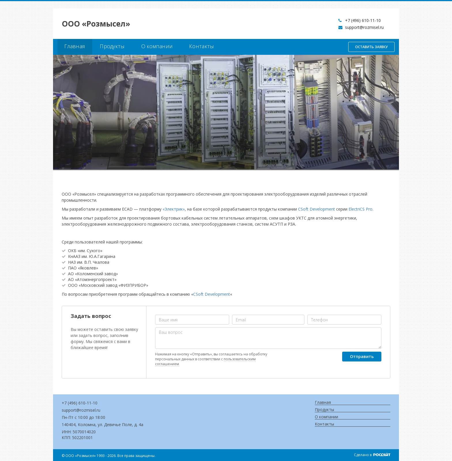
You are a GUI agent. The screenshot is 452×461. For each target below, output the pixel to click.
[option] (226, 112)
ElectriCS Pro (360, 209)
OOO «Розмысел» (96, 23)
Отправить (362, 356)
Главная (74, 46)
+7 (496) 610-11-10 (363, 20)
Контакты (201, 46)
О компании (157, 46)
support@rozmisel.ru (364, 27)
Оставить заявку (371, 46)
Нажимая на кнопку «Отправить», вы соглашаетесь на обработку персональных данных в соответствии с (211, 359)
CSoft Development (316, 209)
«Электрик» (174, 209)
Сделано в (372, 454)
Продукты (112, 46)
